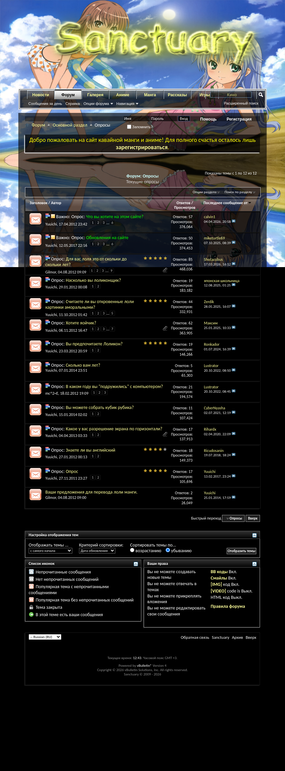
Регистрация (239, 119)
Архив (237, 637)
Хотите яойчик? (81, 323)
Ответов (184, 202)
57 (191, 216)
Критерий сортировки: (101, 545)
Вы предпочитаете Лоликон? (94, 344)
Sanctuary (220, 637)
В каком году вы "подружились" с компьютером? (114, 386)
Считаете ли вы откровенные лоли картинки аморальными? (89, 304)
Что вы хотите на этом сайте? (114, 216)
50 (191, 238)
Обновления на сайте (107, 237)
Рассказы (177, 95)
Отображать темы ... (48, 545)
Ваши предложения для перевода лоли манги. (91, 492)
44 (191, 301)
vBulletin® (144, 665)
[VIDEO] (218, 591)
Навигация (125, 104)
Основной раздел (70, 125)
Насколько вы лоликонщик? (93, 280)
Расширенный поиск (241, 103)
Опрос (72, 471)
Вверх (252, 518)
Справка (72, 104)
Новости (40, 95)
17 (191, 429)
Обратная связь (195, 637)
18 (191, 450)
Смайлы (219, 578)
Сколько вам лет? (83, 365)
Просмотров (184, 207)
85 (191, 259)
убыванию (179, 551)
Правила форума (228, 606)
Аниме (122, 95)
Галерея (95, 95)
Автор (56, 202)
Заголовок (38, 202)
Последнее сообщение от (227, 202)
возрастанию (145, 551)
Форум (68, 95)
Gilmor (50, 272)
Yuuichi (51, 224)
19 (191, 280)
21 (191, 387)
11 (191, 408)
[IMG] (216, 584)
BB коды (219, 572)
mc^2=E (51, 393)
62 (191, 323)
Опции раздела (204, 192)
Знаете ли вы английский (90, 450)
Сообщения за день (45, 104)
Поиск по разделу (238, 192)
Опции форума (96, 104)
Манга (150, 95)
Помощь (208, 119)
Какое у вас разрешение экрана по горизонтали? (114, 429)
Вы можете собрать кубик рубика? (100, 407)
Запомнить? (140, 127)
